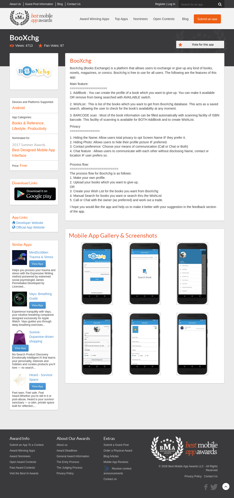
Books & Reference (28, 123)
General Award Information (73, 456)
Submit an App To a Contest (27, 445)
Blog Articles (111, 456)
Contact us (110, 479)
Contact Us (211, 476)
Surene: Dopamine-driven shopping (41, 336)
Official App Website (28, 227)
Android (18, 108)
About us (62, 445)
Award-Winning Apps (22, 450)
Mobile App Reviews (116, 462)
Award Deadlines (67, 450)
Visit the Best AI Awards (24, 473)
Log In (171, 4)
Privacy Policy (65, 473)
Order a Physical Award (118, 450)
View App (37, 263)
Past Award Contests (22, 467)
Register (160, 4)
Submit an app (207, 19)
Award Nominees (20, 456)
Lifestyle (19, 129)
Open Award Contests (23, 462)
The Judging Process (69, 467)
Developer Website (27, 223)
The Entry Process (68, 462)
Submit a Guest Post (116, 445)
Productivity (37, 129)
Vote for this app (203, 44)
